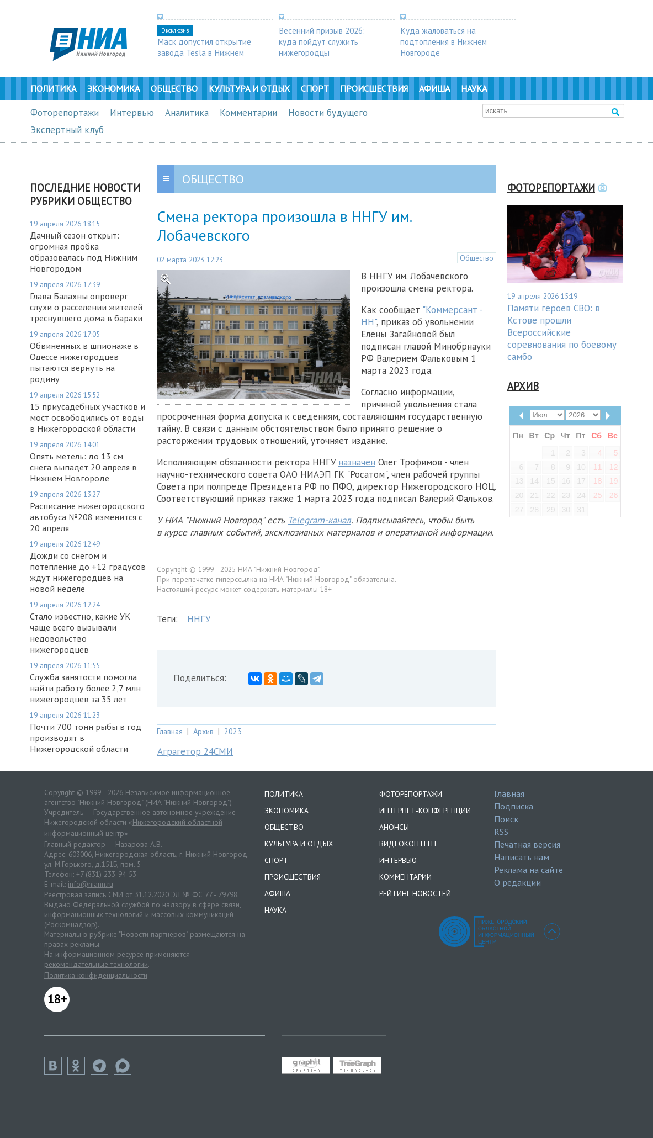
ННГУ (198, 619)
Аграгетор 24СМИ (195, 751)
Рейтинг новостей (415, 893)
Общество (174, 88)
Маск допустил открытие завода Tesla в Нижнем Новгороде (204, 52)
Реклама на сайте (528, 869)
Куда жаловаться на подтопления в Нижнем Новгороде (443, 41)
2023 (233, 731)
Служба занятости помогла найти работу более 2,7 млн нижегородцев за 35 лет (85, 688)
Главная (170, 731)
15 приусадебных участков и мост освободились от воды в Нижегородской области (87, 417)
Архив (203, 731)
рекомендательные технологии (96, 964)
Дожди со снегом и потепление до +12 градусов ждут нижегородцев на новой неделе (88, 572)
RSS (501, 831)
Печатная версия (527, 844)
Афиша (434, 88)
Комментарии (248, 113)
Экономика (113, 88)
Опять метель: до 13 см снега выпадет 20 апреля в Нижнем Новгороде (83, 467)
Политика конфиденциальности (95, 975)
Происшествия (374, 88)
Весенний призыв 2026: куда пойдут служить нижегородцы (322, 41)
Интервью (132, 113)
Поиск (506, 818)
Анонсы (394, 827)
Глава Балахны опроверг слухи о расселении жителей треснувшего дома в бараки (86, 307)
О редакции (517, 882)
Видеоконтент (408, 844)
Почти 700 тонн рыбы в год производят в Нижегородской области (85, 737)
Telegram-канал (319, 520)
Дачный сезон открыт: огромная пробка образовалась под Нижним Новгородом (83, 252)
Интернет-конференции (425, 811)
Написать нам (521, 856)
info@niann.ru (90, 884)
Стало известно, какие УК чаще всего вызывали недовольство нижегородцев (80, 633)
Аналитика (187, 113)
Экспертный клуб (67, 130)
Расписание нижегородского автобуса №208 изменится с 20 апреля (87, 516)
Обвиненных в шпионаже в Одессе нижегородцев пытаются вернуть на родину (84, 362)
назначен (356, 462)
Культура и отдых (249, 88)
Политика (53, 88)
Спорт (315, 88)
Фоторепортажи (64, 113)
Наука (474, 88)
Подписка (513, 806)
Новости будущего (328, 113)
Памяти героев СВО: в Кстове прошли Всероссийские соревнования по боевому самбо (562, 332)
